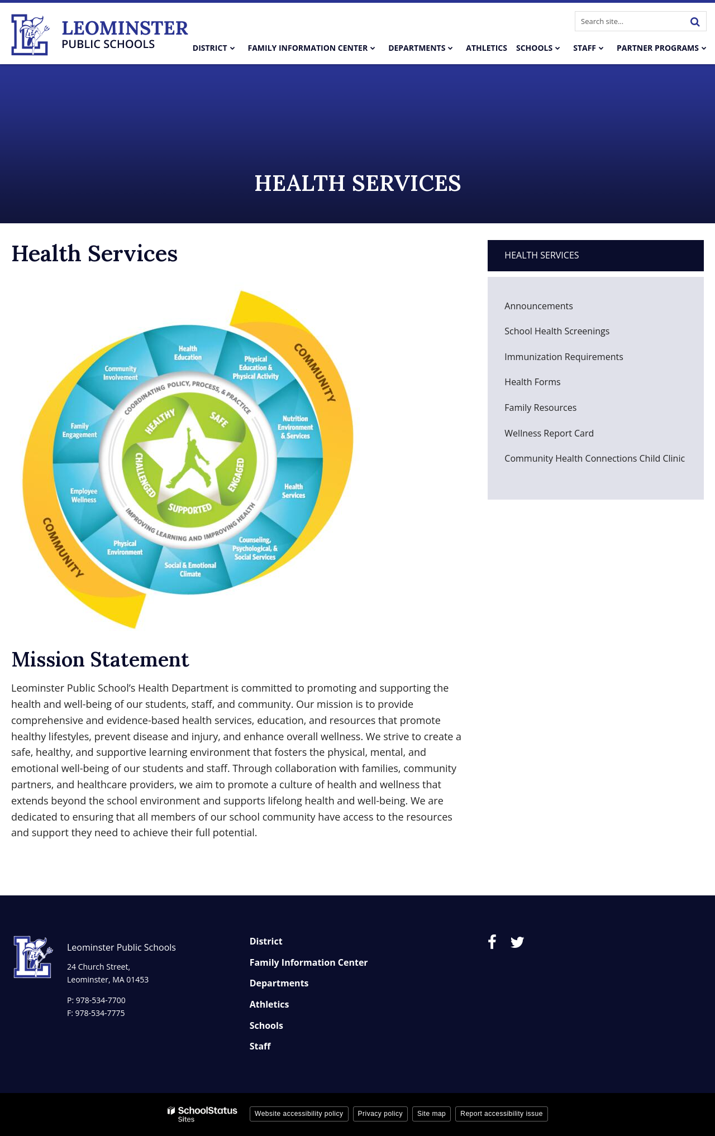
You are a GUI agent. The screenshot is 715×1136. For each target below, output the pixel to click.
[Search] (695, 21)
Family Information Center (309, 962)
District (266, 941)
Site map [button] (431, 1114)
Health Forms (532, 382)
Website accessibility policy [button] (299, 1114)
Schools (266, 1025)
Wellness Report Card (566, 436)
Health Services (541, 255)
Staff (260, 1046)
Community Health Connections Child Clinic (594, 458)
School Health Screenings (556, 331)
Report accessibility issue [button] (501, 1114)
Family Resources (540, 407)
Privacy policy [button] (380, 1114)
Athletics (269, 1004)
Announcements (538, 306)
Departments (279, 983)
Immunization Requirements (580, 359)
